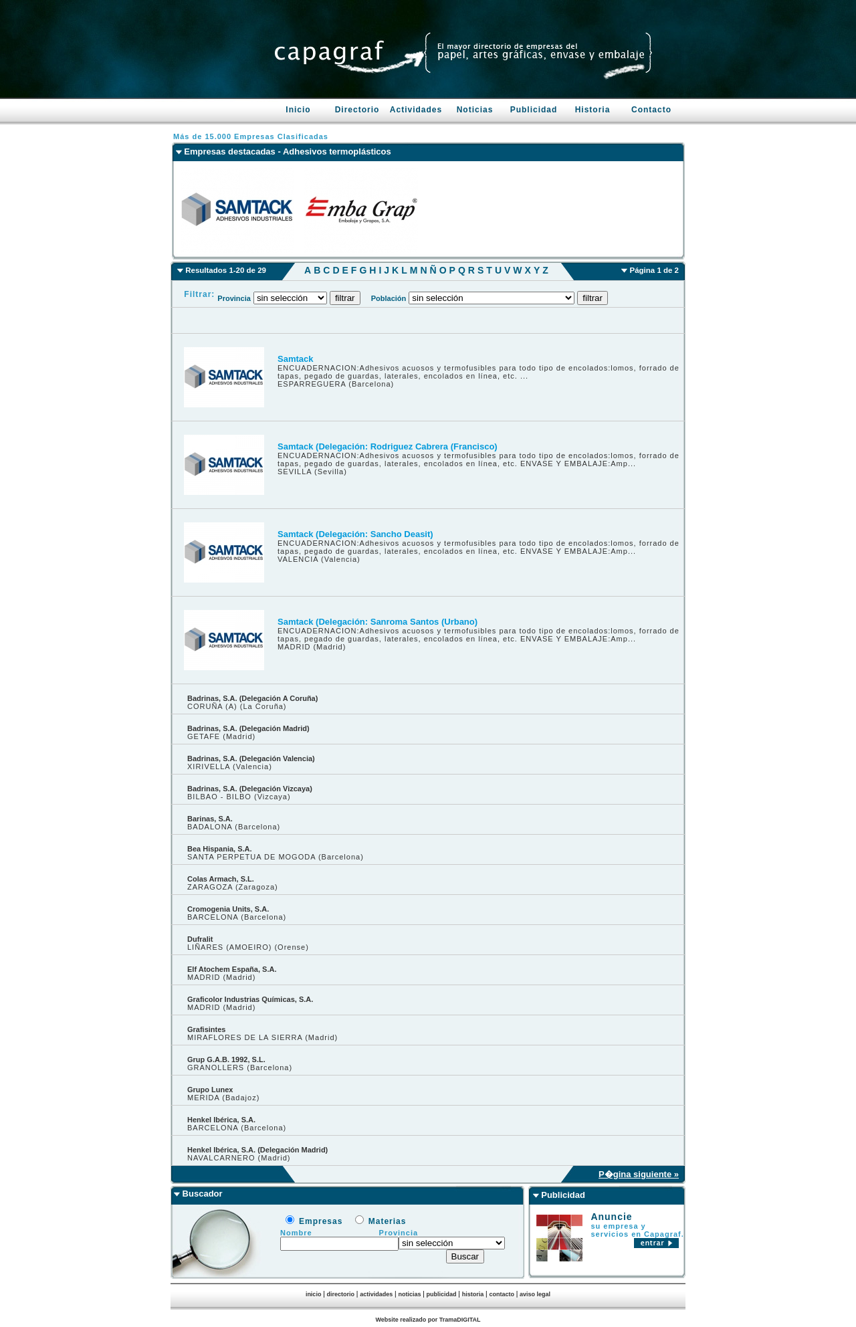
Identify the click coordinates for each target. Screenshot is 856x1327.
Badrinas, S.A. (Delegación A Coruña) (252, 698)
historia (473, 1294)
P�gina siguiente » (639, 1174)
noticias (409, 1294)
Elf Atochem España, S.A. (231, 969)
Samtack (295, 359)
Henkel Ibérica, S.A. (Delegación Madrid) (257, 1150)
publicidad (442, 1294)
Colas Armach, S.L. (220, 879)
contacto (501, 1294)
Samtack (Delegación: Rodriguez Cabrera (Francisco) (388, 446)
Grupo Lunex (210, 1090)
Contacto (651, 109)
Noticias (475, 109)
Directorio (357, 109)
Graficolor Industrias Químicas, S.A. (250, 999)
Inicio (298, 109)
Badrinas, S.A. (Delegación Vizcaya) (249, 789)
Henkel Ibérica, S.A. (221, 1120)
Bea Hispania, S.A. (219, 849)
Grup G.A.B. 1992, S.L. (226, 1059)
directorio (341, 1294)
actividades (376, 1294)
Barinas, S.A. (210, 819)
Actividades (416, 109)
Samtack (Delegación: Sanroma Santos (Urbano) (377, 622)
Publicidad (534, 109)
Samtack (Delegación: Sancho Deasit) (355, 534)
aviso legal (535, 1294)
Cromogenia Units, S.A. (228, 909)
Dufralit (200, 939)
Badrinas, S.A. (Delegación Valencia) (251, 758)
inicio (314, 1294)
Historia (593, 109)
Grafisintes (206, 1029)
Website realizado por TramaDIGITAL (427, 1319)
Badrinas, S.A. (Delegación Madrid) (248, 728)
